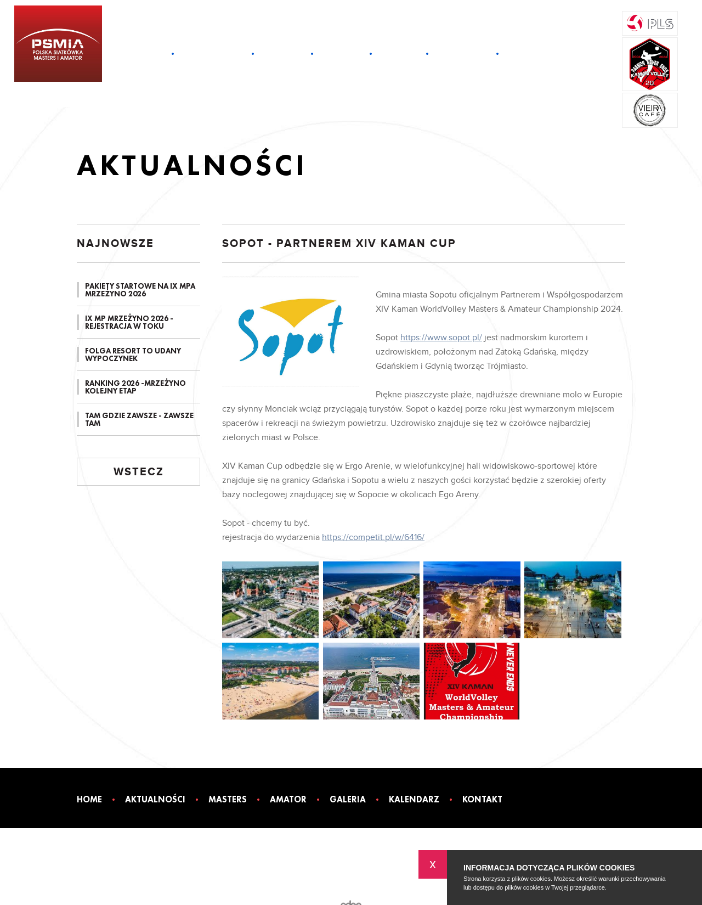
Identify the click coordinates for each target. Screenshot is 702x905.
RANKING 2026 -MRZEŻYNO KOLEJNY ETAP (135, 387)
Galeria (399, 54)
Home (149, 54)
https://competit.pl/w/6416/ (373, 537)
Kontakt (528, 54)
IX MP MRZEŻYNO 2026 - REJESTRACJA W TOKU (129, 322)
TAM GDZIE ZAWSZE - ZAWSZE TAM (139, 419)
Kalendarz (462, 54)
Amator (341, 54)
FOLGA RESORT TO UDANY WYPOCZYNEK (133, 354)
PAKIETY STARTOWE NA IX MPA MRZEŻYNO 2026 (140, 289)
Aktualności (213, 54)
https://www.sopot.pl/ (441, 338)
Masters (282, 54)
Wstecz (139, 472)
